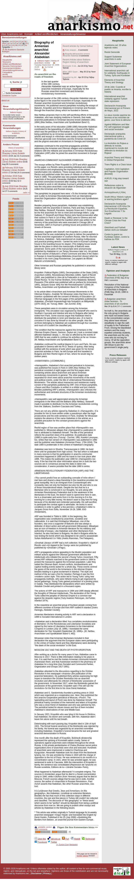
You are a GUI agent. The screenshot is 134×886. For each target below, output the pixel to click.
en (11, 41)
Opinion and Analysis (118, 270)
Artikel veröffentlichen (46, 34)
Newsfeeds (7, 76)
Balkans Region (16, 112)
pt (22, 41)
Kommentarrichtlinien (11, 68)
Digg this (40, 839)
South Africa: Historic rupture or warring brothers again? (117, 198)
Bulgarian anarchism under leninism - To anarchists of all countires (116, 301)
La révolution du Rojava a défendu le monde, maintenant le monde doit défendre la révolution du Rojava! (116, 148)
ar (17, 43)
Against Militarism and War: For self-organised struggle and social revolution (117, 127)
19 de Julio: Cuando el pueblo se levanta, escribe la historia (117, 89)
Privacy (47, 873)
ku (3, 45)
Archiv (5, 74)
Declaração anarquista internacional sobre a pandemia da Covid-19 (114, 136)
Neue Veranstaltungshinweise (16, 107)
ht (27, 43)
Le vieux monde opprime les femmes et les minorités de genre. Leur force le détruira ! (117, 117)
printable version (43, 827)
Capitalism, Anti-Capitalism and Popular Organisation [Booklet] (116, 171)
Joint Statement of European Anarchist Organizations (117, 64)
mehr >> (26, 193)
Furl (65, 839)
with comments (45, 828)
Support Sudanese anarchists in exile (113, 57)
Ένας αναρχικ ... (71, 50)
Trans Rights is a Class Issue (117, 164)
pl (20, 43)
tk (25, 41)
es (17, 41)
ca (13, 45)
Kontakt (29, 34)
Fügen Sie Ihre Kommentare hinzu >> (77, 827)
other (4, 43)
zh (6, 45)
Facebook (40, 842)
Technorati (88, 839)
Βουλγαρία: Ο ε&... (70, 66)
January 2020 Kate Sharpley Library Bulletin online (13, 153)
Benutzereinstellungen (14, 37)
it (19, 41)
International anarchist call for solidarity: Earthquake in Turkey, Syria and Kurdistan (117, 73)
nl (14, 43)
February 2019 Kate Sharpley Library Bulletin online (13, 170)
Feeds (16, 198)
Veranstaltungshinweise (73, 34)
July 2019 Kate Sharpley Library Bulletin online (14, 160)
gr (8, 43)
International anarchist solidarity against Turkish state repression (115, 98)
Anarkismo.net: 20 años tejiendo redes (115, 46)
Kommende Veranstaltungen (12, 126)
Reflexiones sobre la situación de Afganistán (115, 186)
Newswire (6, 62)
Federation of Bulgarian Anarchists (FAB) (116, 276)
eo (23, 45)
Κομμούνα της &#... (70, 77)
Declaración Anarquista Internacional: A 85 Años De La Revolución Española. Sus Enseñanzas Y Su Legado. (117, 209)
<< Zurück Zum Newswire (67, 845)
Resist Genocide (112, 52)
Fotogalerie (7, 72)
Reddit (75, 839)
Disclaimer (36, 873)
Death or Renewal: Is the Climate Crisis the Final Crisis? (115, 220)
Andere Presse (11, 144)
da (16, 45)
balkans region (43, 61)
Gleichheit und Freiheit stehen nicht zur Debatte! (116, 228)
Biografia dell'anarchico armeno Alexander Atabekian (76, 55)
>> (11, 47)
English (79, 856)
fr (14, 41)
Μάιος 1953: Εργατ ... (71, 72)
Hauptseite (7, 60)
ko (26, 45)
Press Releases (118, 355)
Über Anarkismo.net (11, 34)
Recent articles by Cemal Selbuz (78, 46)
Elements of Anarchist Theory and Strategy (114, 81)
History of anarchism (19, 132)
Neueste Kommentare (12, 66)
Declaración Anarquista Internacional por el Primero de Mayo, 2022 (117, 108)
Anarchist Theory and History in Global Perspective (117, 158)
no (12, 43)
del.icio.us (54, 839)
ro (19, 45)
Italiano (85, 856)
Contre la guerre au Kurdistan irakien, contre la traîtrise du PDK (116, 237)
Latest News (118, 247)
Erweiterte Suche (9, 95)
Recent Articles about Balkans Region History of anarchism (76, 60)
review (47, 63)
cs (9, 45)
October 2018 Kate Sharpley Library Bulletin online (13, 178)
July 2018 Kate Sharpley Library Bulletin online (14, 187)
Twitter (52, 842)
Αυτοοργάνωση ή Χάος (115, 192)
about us (5, 100)
